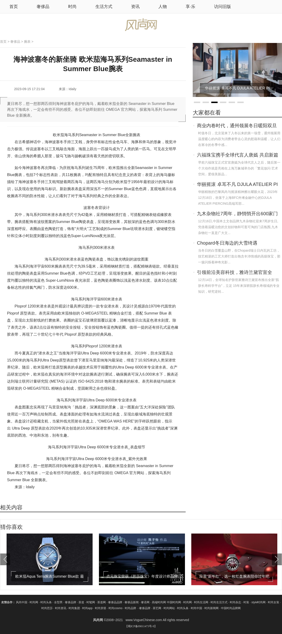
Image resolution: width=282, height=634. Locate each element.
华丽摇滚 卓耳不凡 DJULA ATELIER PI (237, 184)
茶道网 (101, 602)
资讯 (135, 6)
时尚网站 (169, 608)
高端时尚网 (159, 602)
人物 (162, 6)
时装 (246, 602)
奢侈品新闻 (132, 602)
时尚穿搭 (100, 608)
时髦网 (91, 602)
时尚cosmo (115, 608)
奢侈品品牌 (115, 602)
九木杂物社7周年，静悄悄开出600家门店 (237, 214)
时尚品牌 (130, 608)
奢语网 (145, 602)
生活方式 (103, 6)
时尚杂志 (235, 602)
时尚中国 (196, 608)
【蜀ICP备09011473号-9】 (141, 626)
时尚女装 (273, 602)
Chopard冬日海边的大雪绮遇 (227, 243)
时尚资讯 (60, 608)
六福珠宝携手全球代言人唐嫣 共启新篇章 (237, 155)
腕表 (27, 41)
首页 (3, 41)
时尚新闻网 (211, 608)
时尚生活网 (201, 602)
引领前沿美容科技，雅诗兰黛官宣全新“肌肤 (234, 273)
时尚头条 (46, 602)
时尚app (87, 608)
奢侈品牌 (71, 602)
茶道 (81, 602)
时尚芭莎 (47, 608)
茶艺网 (157, 608)
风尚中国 (21, 602)
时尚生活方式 (219, 602)
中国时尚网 (174, 602)
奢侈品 (43, 6)
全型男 (58, 602)
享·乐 (190, 6)
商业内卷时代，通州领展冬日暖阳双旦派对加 (237, 126)
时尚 (72, 6)
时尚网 (34, 602)
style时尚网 (258, 602)
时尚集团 (74, 608)
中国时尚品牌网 (231, 608)
